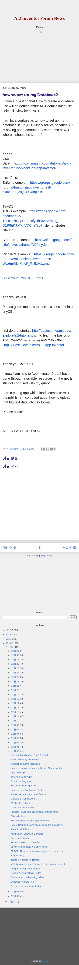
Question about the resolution (25, 764)
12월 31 (15, 651)
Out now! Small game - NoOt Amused (29, 755)
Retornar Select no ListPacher (25, 842)
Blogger (44, 961)
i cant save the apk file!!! (22, 807)
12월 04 (15, 747)
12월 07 (15, 733)
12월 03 (15, 751)
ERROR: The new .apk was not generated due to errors (38, 851)
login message (18, 772)
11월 (11, 901)
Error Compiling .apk (21, 781)
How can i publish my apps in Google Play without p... (37, 768)
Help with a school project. (24, 785)
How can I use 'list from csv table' (27, 790)
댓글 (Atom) (46, 555)
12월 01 (15, 896)
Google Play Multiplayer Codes (26, 873)
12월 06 (15, 738)
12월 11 (15, 716)
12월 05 (15, 742)
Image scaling (17, 855)
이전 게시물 (69, 547)
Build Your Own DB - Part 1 (23, 278)
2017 (8, 630)
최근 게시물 (9, 547)
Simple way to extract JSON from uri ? (29, 794)
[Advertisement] (39, 55)
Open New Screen (20, 838)
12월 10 (15, 720)
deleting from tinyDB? (21, 777)
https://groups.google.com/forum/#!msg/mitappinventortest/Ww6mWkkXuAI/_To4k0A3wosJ (38, 259)
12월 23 (15, 685)
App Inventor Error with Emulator (27, 833)
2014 (8, 643)
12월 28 (15, 664)
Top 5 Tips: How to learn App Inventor (33, 345)
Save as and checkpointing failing (27, 877)
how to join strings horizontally (25, 860)
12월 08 (15, 729)
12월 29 (15, 659)
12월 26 (15, 672)
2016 (8, 634)
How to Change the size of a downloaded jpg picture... (37, 825)
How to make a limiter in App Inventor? (30, 820)
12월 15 (15, 699)
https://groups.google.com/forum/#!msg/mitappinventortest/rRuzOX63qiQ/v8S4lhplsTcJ (36, 187)
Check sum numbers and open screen (29, 846)
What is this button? (20, 803)
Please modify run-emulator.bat (26, 886)
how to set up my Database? (25, 759)
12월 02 (15, 891)
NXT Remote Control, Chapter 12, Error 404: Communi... (39, 864)
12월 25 (15, 677)
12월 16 (15, 694)
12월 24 (15, 681)
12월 (11, 647)
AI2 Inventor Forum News (39, 18)
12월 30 (15, 655)
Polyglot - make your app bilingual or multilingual (34, 812)
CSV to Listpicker (19, 816)
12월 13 (15, 707)
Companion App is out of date (25, 868)
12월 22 (15, 690)
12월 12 (15, 712)
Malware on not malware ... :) (25, 798)
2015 (8, 639)
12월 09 (15, 725)
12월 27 (15, 668)
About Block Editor (20, 829)
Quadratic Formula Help (22, 882)
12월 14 (15, 703)
